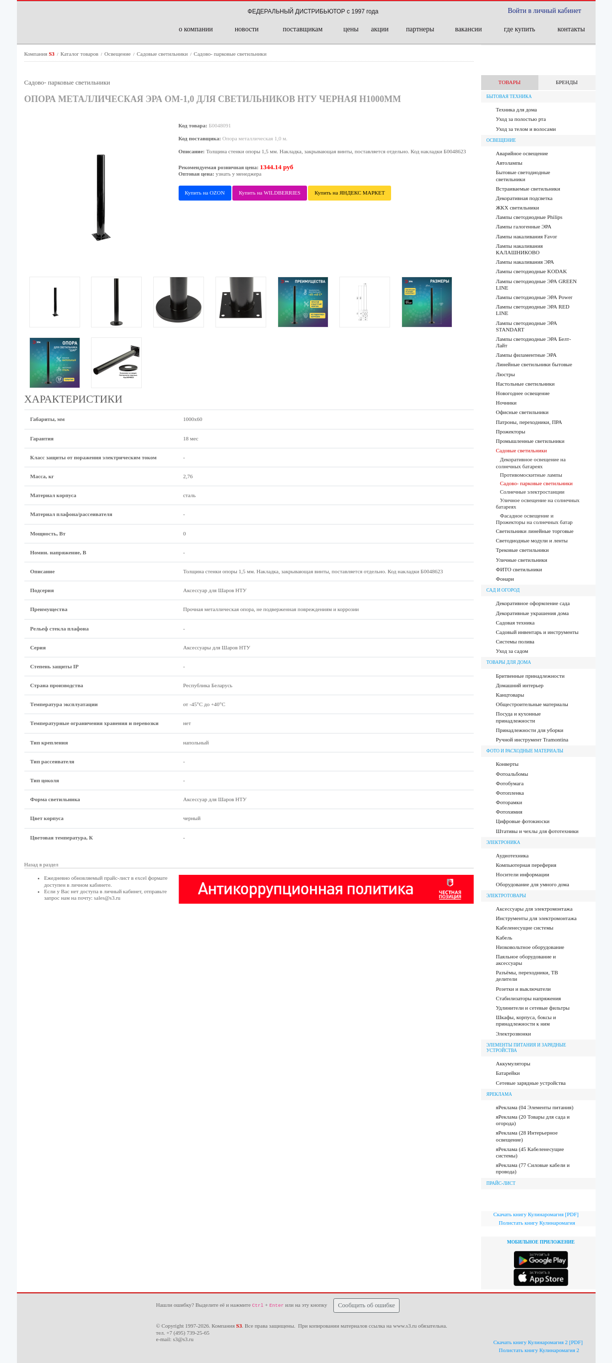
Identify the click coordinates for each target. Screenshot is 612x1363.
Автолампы (509, 163)
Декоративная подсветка (524, 198)
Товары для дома (509, 662)
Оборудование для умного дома (532, 884)
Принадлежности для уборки (530, 730)
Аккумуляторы (513, 1063)
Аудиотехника (512, 855)
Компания (40, 54)
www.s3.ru (405, 1326)
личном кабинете (90, 885)
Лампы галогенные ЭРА (524, 226)
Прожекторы (510, 431)
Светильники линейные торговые (535, 531)
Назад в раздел (41, 864)
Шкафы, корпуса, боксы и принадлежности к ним (526, 1020)
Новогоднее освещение (523, 393)
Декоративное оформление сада (533, 603)
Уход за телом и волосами (526, 129)
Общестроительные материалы (532, 704)
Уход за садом (512, 651)
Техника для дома (516, 109)
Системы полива (515, 641)
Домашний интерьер (520, 685)
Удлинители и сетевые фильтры (533, 1008)
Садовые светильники (163, 54)
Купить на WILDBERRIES (270, 193)
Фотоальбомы (512, 774)
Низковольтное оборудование (530, 947)
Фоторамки (509, 802)
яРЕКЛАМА (499, 1094)
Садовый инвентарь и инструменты (537, 632)
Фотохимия (509, 812)
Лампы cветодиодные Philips (529, 217)
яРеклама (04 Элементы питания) (535, 1107)
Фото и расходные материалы (525, 750)
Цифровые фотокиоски (523, 821)
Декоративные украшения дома (532, 613)
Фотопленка (510, 793)
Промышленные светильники (530, 441)
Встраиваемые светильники (528, 189)
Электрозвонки (513, 1034)
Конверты (507, 764)
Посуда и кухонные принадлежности (518, 717)
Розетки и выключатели (523, 989)
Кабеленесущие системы (525, 928)
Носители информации (522, 874)
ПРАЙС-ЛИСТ (501, 1183)
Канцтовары (510, 695)
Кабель (504, 938)
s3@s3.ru (183, 1339)
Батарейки (508, 1073)
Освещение (118, 54)
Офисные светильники (522, 412)
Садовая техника (515, 623)
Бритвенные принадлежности (530, 676)
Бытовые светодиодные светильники (523, 175)
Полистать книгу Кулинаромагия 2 (539, 1350)
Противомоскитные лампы (531, 475)
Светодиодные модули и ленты (532, 540)
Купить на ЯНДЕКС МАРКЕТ (349, 193)
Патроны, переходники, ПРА (529, 422)
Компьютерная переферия (526, 865)
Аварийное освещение (522, 153)
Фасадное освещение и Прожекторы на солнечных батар (534, 519)
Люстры (505, 374)
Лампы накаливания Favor (526, 236)
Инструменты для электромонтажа (536, 918)
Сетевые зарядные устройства (531, 1083)
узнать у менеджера (239, 174)
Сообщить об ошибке (366, 1305)
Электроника (503, 842)
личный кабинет (122, 891)
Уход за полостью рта (521, 119)
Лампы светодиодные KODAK (531, 271)
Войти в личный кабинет (545, 10)
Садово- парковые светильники (230, 54)
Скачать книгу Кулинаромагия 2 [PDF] (538, 1342)
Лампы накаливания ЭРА (525, 262)
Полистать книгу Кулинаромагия (537, 1223)
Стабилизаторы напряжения (528, 998)
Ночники (506, 403)
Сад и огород (503, 590)
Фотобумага (510, 783)
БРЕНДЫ (567, 82)
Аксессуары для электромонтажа (534, 909)
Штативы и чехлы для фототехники (537, 831)
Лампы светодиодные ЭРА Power (534, 297)
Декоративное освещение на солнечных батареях (531, 462)
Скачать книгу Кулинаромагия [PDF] (536, 1214)
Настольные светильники (525, 384)
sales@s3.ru (107, 898)
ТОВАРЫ (510, 82)
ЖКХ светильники (517, 207)
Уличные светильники (521, 560)
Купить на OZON (204, 193)
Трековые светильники (522, 550)
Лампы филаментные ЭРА (526, 355)
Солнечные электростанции (532, 492)
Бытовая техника (509, 96)
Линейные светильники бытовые (534, 364)
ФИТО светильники (519, 569)
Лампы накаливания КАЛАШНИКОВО (519, 249)
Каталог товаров (80, 54)
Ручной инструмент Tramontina (532, 739)
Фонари (505, 579)
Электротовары (506, 895)
